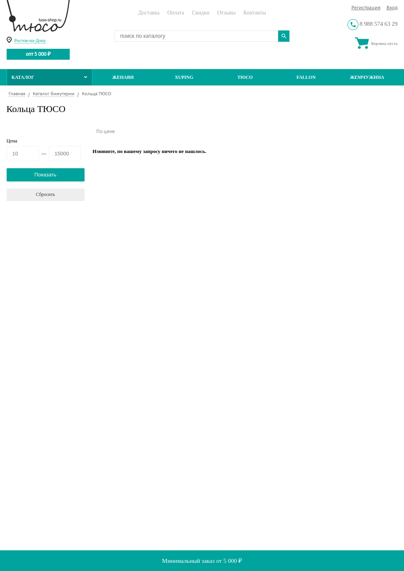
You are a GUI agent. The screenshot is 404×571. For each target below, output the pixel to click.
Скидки (200, 13)
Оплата (175, 13)
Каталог (50, 77)
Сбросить (45, 194)
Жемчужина (367, 77)
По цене (105, 132)
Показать (45, 175)
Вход (392, 8)
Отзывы (226, 13)
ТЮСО (245, 77)
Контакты (254, 13)
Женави (123, 77)
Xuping (184, 77)
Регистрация (366, 8)
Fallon (306, 77)
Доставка (148, 13)
